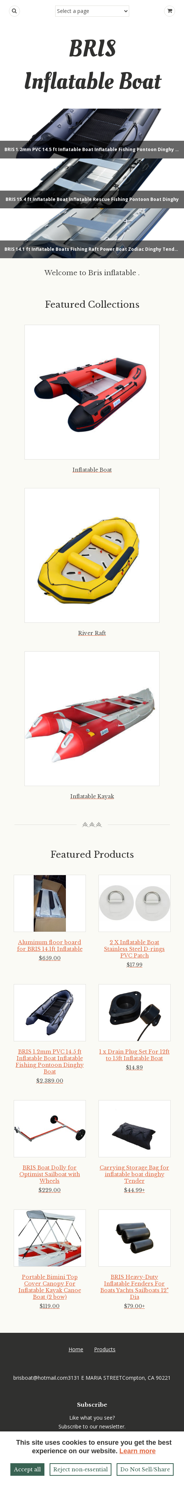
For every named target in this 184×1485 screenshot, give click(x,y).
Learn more (138, 1451)
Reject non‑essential (80, 1469)
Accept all (27, 1469)
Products (105, 1349)
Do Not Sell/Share (145, 1469)
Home (75, 1349)
